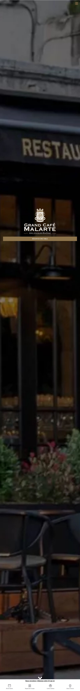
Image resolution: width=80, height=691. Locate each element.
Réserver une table (40, 239)
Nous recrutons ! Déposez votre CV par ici (40, 681)
